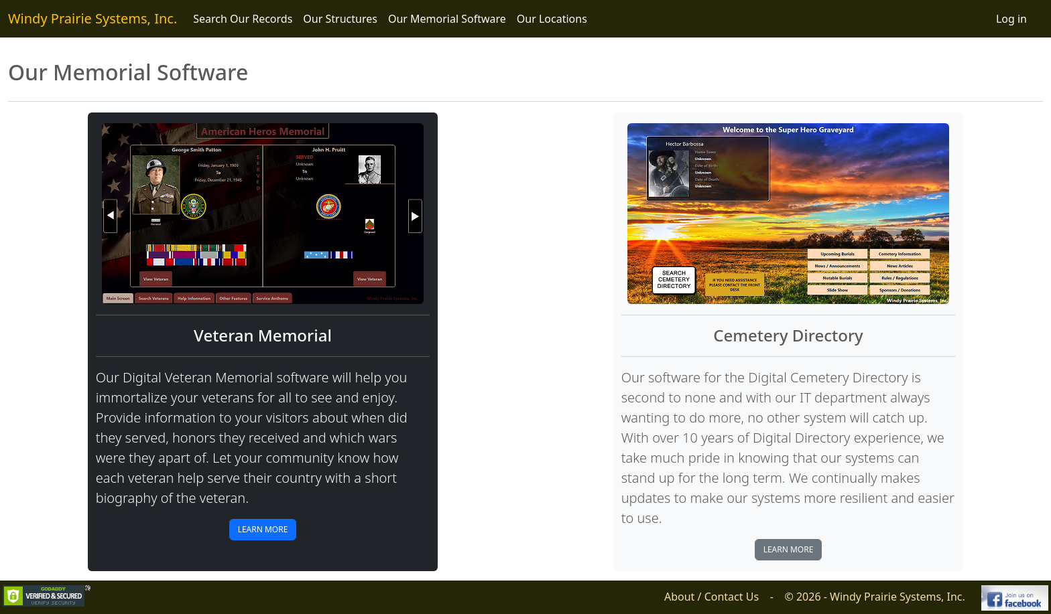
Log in (1011, 18)
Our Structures (340, 18)
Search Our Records (242, 18)
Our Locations (552, 18)
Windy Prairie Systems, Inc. (92, 18)
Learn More (263, 529)
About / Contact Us (711, 596)
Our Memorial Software (447, 18)
